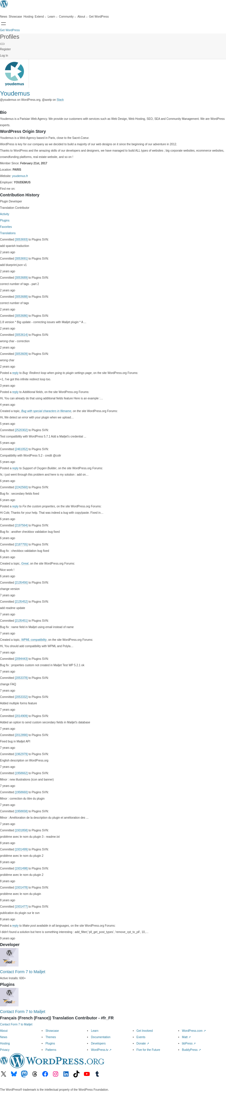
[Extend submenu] (40, 16)
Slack (60, 99)
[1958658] (21, 811)
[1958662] (21, 773)
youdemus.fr (20, 176)
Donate (143, 1043)
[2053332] (21, 697)
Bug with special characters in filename (46, 411)
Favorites (6, 226)
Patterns (50, 1049)
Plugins (5, 220)
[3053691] (21, 258)
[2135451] (21, 620)
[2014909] (21, 716)
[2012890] (21, 735)
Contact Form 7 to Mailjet (22, 971)
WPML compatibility (34, 639)
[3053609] (21, 353)
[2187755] (21, 544)
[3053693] (21, 239)
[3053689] (21, 277)
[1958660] (21, 792)
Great (24, 563)
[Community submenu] (67, 16)
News (3, 1037)
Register (5, 49)
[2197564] (21, 525)
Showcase (52, 1030)
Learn (94, 1030)
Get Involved (145, 1030)
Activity (4, 214)
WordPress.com (194, 1030)
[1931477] (21, 906)
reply (15, 373)
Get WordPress (10, 30)
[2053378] (21, 677)
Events (141, 1037)
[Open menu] (3, 23)
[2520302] (21, 430)
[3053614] (21, 334)
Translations (8, 233)
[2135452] (21, 601)
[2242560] (21, 487)
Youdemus (15, 93)
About (4, 1030)
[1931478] (21, 887)
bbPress (189, 1043)
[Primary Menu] (2, 44)
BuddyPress (191, 1049)
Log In (4, 55)
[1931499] (21, 849)
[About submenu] (83, 16)
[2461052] (21, 449)
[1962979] (21, 754)
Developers (98, 1043)
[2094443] (21, 658)
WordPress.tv (101, 1049)
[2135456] (21, 582)
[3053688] (21, 296)
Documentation (100, 1037)
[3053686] (21, 315)
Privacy (5, 1049)
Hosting (5, 1043)
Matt (186, 1037)
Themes (50, 1037)
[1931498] (21, 868)
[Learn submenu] (53, 16)
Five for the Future (148, 1049)
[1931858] (21, 830)
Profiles (9, 36)
